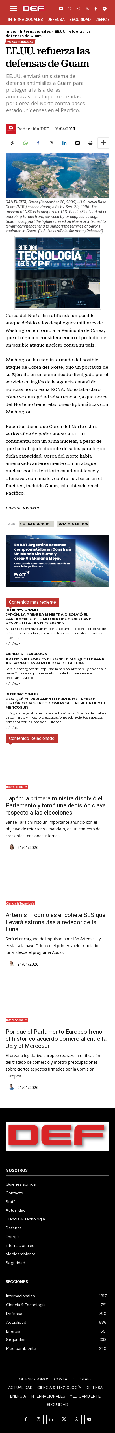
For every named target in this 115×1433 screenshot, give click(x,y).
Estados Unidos (73, 524)
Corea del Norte (36, 524)
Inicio (11, 31)
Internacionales (35, 31)
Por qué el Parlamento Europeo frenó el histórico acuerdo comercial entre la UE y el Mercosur (56, 703)
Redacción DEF (33, 129)
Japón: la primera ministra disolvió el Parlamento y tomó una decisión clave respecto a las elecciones (48, 618)
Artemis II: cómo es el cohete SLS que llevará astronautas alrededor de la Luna (55, 660)
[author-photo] (12, 847)
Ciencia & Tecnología (26, 654)
